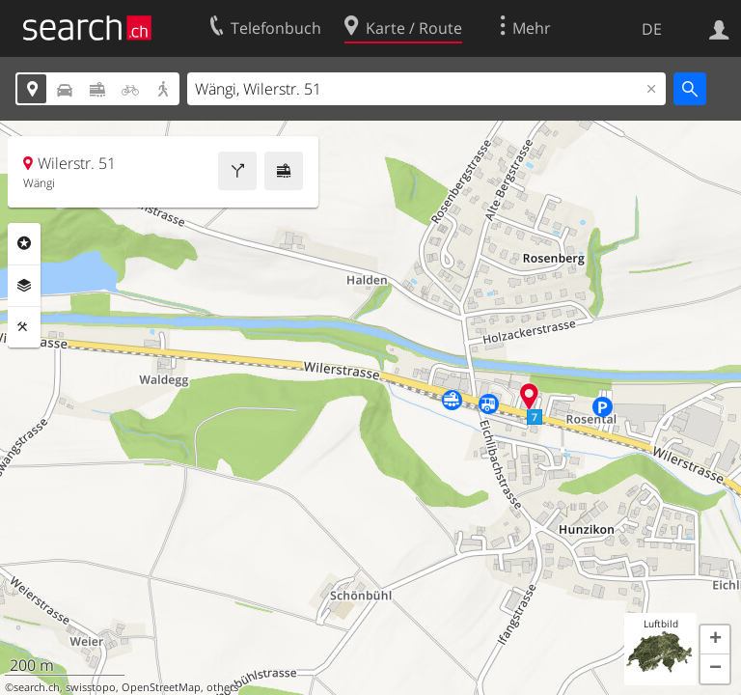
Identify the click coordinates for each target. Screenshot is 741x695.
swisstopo (91, 687)
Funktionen (24, 327)
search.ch (37, 687)
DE (652, 29)
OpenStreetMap (161, 687)
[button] (714, 640)
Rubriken (24, 243)
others (222, 687)
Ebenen (24, 285)
